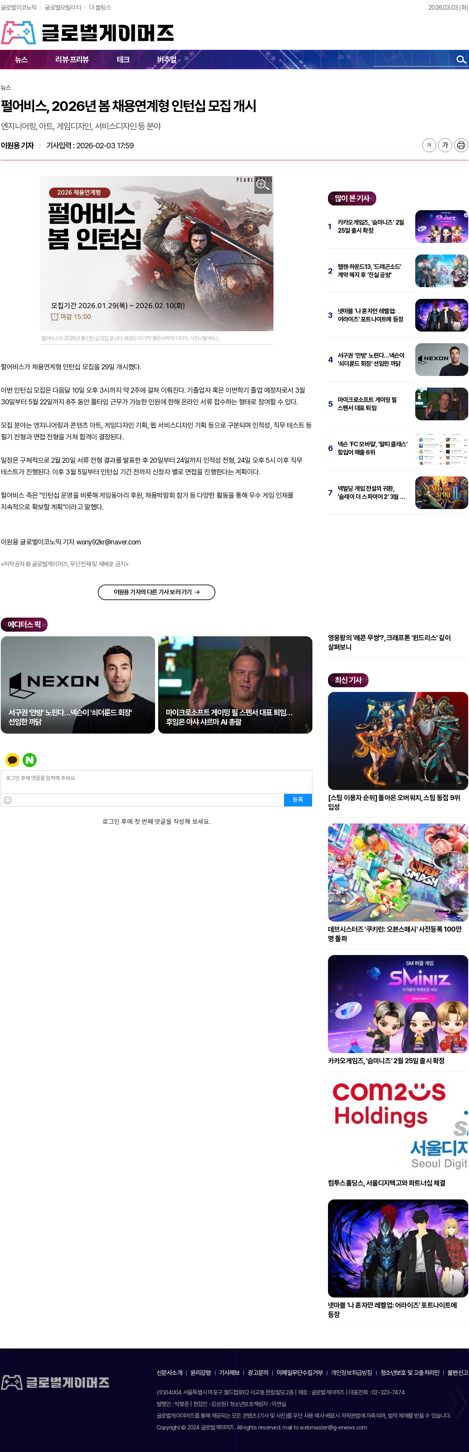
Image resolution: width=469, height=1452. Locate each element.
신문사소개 (169, 1373)
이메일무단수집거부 (300, 1373)
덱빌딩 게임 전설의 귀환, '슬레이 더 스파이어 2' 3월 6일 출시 (373, 493)
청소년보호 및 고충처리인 (410, 1373)
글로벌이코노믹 (19, 7)
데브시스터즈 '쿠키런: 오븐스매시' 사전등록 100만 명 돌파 (395, 934)
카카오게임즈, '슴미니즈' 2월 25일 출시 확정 (371, 226)
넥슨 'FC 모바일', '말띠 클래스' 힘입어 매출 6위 (372, 448)
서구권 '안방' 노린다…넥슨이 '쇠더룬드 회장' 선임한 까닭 (371, 359)
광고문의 (258, 1373)
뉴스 (21, 59)
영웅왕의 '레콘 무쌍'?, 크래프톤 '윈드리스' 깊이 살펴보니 (389, 642)
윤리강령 (200, 1373)
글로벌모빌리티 (63, 7)
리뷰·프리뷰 (71, 59)
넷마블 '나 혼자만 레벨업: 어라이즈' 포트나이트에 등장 (370, 315)
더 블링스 (100, 7)
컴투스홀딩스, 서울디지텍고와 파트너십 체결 (387, 1183)
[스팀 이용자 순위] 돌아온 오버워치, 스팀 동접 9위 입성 (394, 802)
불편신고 (458, 1373)
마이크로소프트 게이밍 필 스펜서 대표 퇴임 (367, 404)
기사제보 (229, 1373)
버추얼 (166, 59)
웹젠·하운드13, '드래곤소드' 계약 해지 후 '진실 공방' (369, 271)
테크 (123, 59)
